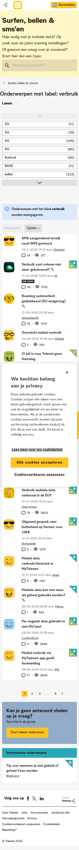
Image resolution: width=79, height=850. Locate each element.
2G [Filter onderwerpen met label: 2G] (7, 124)
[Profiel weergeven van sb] (55, 275)
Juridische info (60, 812)
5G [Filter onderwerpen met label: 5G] (7, 149)
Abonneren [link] (12, 228)
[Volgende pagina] (60, 694)
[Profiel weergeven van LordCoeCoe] (30, 638)
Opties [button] (31, 228)
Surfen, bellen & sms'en (23, 83)
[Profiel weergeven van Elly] (57, 669)
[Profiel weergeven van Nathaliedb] (29, 543)
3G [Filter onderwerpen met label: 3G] (7, 132)
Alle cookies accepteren (39, 462)
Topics (5, 5)
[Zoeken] (39, 65)
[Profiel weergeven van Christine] (59, 249)
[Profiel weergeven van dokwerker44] (30, 318)
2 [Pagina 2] (32, 693)
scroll (39, 183)
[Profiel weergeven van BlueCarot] (12, 775)
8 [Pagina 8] (55, 693)
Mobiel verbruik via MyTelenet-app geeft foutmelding (38, 658)
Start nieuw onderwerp (27, 732)
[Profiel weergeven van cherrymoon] (29, 506)
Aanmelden (67, 5)
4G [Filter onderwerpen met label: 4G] (7, 141)
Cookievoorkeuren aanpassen (21, 824)
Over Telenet (10, 812)
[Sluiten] (67, 372)
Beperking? (9, 829)
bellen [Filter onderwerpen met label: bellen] (9, 174)
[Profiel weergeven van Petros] (59, 606)
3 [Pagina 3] (39, 693)
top (39, 116)
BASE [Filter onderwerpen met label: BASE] (9, 166)
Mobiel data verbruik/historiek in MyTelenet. (37, 564)
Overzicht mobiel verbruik (42, 333)
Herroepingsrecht (13, 818)
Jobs (24, 812)
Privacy (32, 818)
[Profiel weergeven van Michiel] (59, 338)
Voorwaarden (39, 812)
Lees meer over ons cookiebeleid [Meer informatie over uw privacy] (37, 449)
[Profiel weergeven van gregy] (55, 575)
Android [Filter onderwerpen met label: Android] (10, 157)
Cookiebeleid (51, 824)
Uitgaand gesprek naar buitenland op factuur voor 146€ (42, 527)
